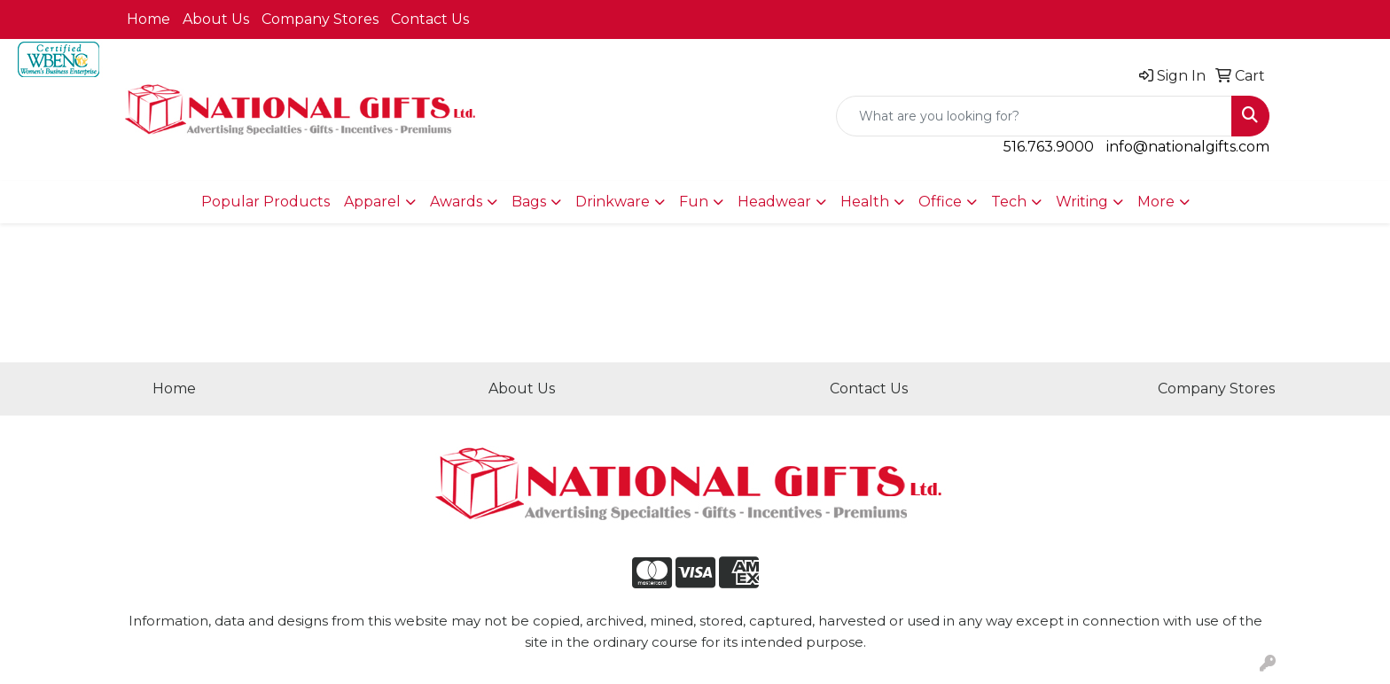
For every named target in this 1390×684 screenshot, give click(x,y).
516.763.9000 (1048, 146)
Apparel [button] (372, 201)
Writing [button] (1082, 201)
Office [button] (940, 201)
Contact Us (430, 19)
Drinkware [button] (612, 201)
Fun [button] (693, 201)
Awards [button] (456, 201)
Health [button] (864, 201)
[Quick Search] (1034, 116)
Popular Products (265, 201)
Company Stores (320, 19)
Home (148, 19)
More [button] (1156, 201)
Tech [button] (1009, 201)
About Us (216, 19)
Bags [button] (528, 201)
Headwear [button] (774, 201)
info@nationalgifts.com (1187, 146)
